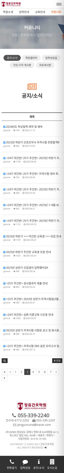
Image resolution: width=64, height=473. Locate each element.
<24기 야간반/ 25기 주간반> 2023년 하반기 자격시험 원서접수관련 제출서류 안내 (32, 221)
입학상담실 (51, 57)
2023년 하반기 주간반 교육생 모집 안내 (27, 252)
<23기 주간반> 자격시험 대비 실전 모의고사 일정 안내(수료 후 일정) (32, 346)
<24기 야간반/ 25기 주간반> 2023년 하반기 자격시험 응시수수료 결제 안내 (32, 189)
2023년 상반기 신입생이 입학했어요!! (25, 268)
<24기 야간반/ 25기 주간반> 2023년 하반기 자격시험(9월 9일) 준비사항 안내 (32, 158)
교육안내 (40, 12)
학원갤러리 (31, 57)
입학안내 (24, 12)
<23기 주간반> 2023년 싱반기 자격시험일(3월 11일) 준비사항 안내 (32, 299)
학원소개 (8, 12)
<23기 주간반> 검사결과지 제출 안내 (25, 283)
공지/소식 (12, 57)
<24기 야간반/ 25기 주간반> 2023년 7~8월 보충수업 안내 (32, 205)
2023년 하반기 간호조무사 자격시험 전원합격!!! (31, 142)
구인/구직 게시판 (22, 65)
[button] (5, 360)
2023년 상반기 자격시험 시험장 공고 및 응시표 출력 (32, 330)
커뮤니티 (56, 12)
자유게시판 (45, 65)
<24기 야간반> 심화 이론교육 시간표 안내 (28, 315)
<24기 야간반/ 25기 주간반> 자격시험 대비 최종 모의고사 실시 (32, 174)
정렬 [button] (57, 360)
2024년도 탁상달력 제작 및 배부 (23, 127)
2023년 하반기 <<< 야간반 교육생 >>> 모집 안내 (32, 236)
